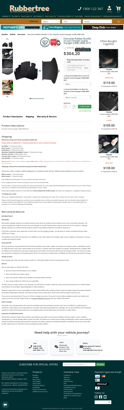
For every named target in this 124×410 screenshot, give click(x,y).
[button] (87, 8)
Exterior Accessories (39, 389)
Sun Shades (37, 381)
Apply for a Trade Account (72, 396)
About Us (67, 377)
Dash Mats (79, 16)
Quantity (67, 103)
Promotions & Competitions (73, 393)
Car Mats (36, 377)
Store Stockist (68, 392)
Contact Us (46, 231)
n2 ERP (80, 408)
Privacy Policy (68, 389)
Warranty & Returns (47, 116)
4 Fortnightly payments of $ (78, 67)
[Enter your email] (79, 364)
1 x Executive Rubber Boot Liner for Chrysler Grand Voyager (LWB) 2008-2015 (76, 78)
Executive (21, 34)
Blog (65, 398)
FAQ (65, 383)
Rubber (13, 34)
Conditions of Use (69, 387)
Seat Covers (37, 383)
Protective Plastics (39, 385)
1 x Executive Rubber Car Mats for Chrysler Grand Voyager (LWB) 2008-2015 (76, 91)
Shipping (30, 116)
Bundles (5, 34)
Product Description (13, 116)
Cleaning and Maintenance (73, 385)
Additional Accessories (40, 392)
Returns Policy (68, 381)
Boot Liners (36, 379)
